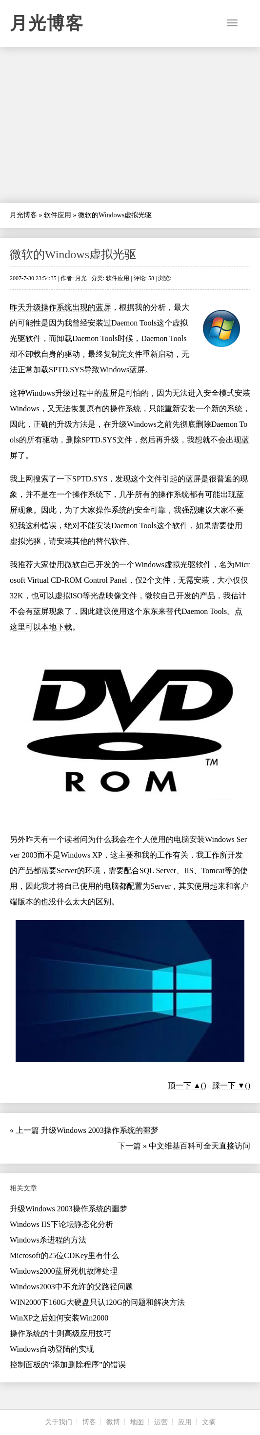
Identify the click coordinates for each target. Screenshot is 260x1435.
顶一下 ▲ (184, 1085)
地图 (137, 1422)
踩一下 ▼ (228, 1085)
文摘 (209, 1422)
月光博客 (47, 23)
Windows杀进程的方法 (48, 1240)
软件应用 (57, 215)
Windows (114, 369)
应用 (185, 1422)
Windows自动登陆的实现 (52, 1349)
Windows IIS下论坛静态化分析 (61, 1224)
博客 (89, 1422)
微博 (113, 1422)
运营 (161, 1422)
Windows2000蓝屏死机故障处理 (64, 1271)
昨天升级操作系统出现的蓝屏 (60, 307)
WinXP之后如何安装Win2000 (59, 1318)
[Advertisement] (130, 125)
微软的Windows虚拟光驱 (73, 254)
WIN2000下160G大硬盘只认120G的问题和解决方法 (97, 1302)
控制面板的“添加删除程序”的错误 (68, 1364)
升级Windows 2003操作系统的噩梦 (100, 1130)
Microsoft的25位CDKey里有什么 (64, 1255)
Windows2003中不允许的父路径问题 (71, 1286)
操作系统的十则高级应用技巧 (60, 1333)
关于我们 (58, 1422)
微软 (72, 564)
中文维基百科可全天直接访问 (199, 1146)
